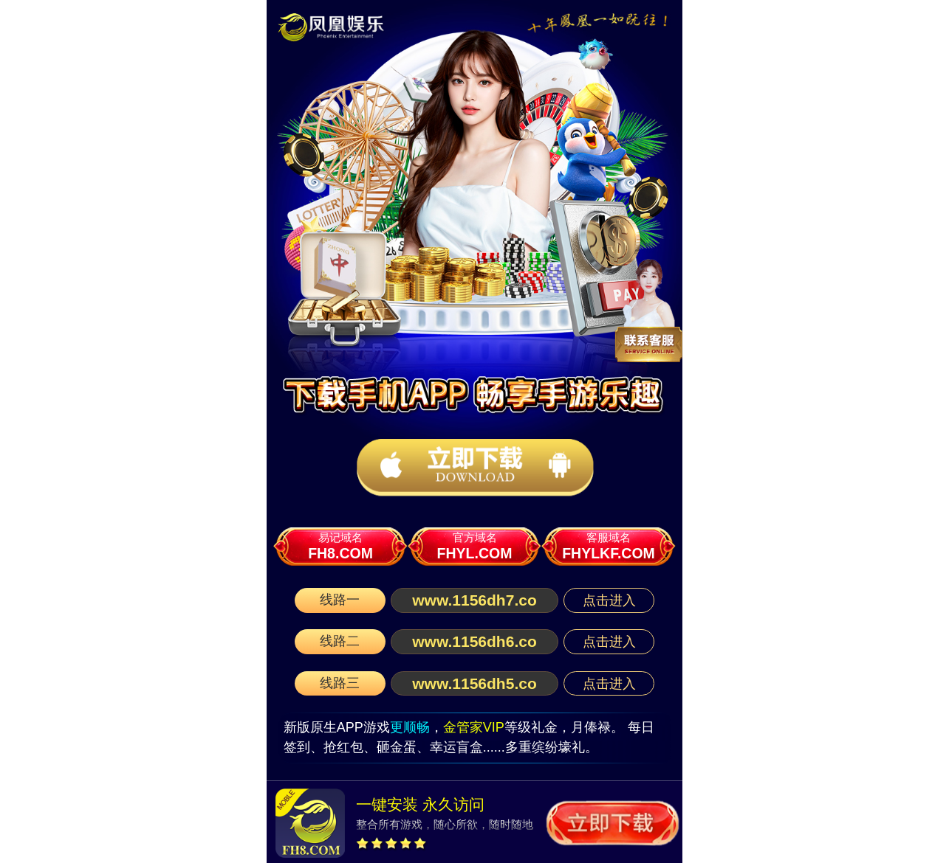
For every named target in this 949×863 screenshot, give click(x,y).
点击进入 (609, 600)
